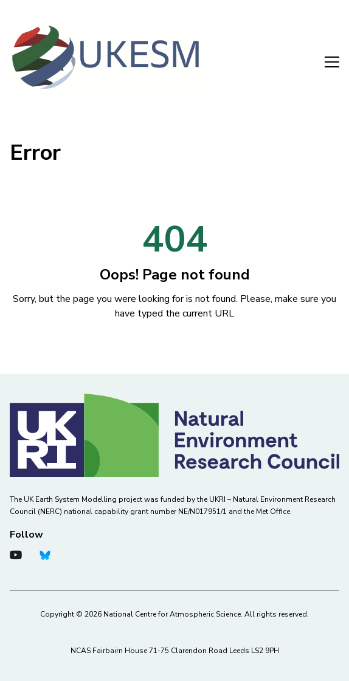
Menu (332, 61)
